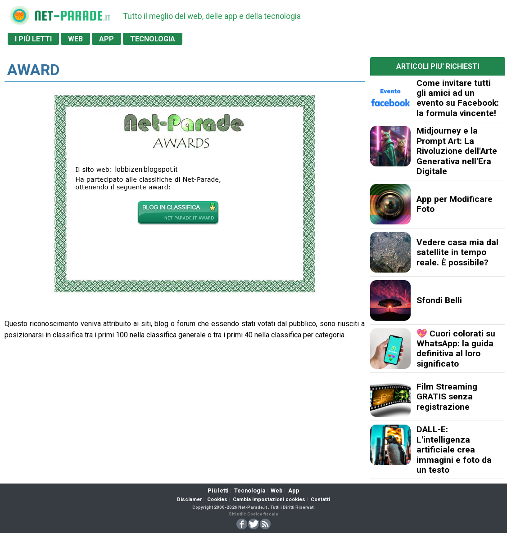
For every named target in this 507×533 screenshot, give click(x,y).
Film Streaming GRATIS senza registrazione (446, 396)
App (293, 490)
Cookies (217, 499)
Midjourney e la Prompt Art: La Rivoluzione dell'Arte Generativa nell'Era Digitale (456, 150)
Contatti (320, 499)
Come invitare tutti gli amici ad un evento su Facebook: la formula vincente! (457, 98)
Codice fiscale (262, 513)
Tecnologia (249, 490)
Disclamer (189, 499)
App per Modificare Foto (454, 204)
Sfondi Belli (439, 300)
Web (277, 490)
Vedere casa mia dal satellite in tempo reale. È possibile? (457, 252)
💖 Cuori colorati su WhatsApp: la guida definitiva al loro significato (455, 348)
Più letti (218, 490)
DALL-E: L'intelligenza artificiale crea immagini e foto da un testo (454, 449)
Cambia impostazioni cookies (269, 499)
